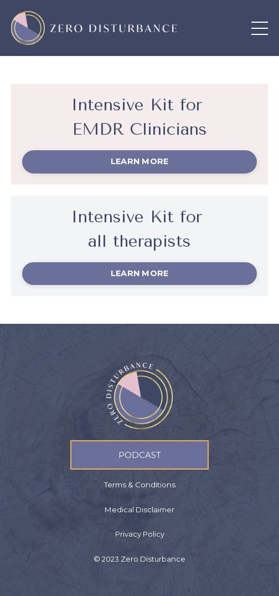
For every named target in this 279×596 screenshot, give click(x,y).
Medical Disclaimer (139, 509)
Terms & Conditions (139, 485)
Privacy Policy (139, 534)
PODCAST (139, 455)
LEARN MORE (140, 161)
